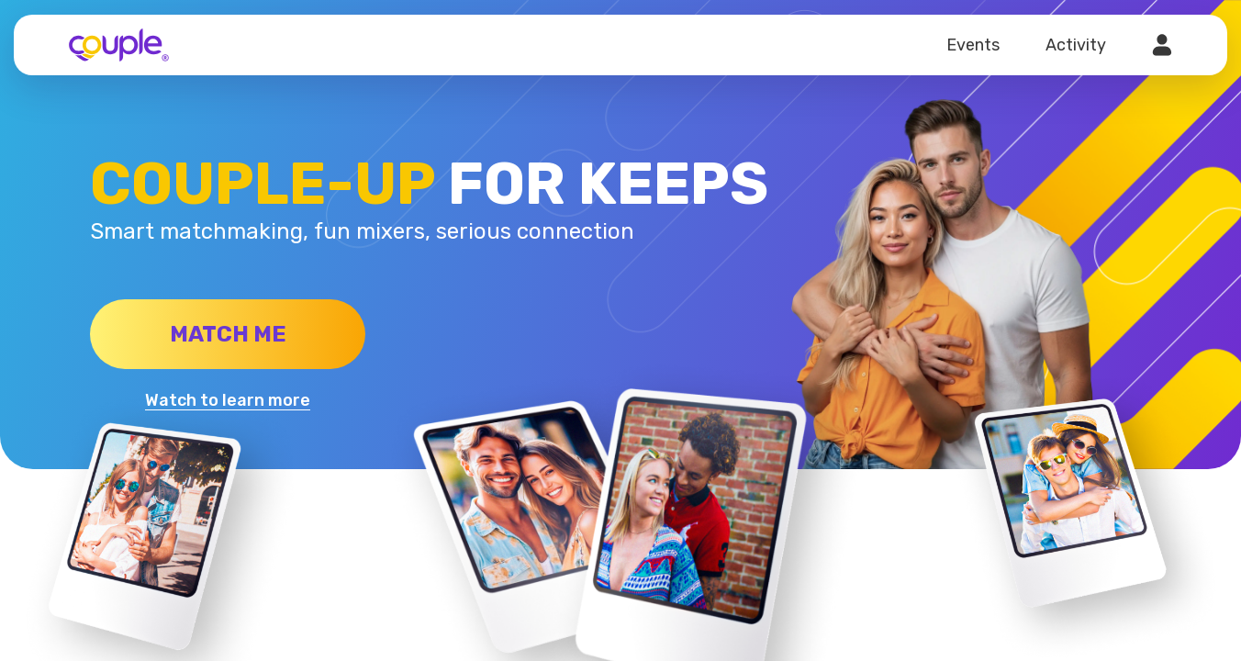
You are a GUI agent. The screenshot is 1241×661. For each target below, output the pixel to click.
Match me (228, 334)
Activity (1075, 45)
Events (973, 45)
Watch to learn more (227, 400)
